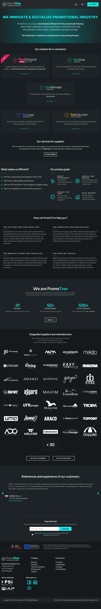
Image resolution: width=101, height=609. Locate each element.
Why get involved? (63, 458)
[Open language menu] (83, 4)
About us (50, 320)
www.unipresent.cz (15, 501)
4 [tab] (50, 505)
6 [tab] (56, 505)
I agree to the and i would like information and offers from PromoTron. (51, 534)
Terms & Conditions (38, 567)
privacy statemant (47, 533)
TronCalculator (61, 569)
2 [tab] (45, 505)
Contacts (34, 571)
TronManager (60, 564)
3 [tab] (48, 505)
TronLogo (59, 567)
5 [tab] (53, 505)
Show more (50, 154)
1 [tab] (42, 505)
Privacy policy (36, 569)
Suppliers (34, 564)
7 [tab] (59, 505)
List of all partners (38, 458)
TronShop (59, 562)
